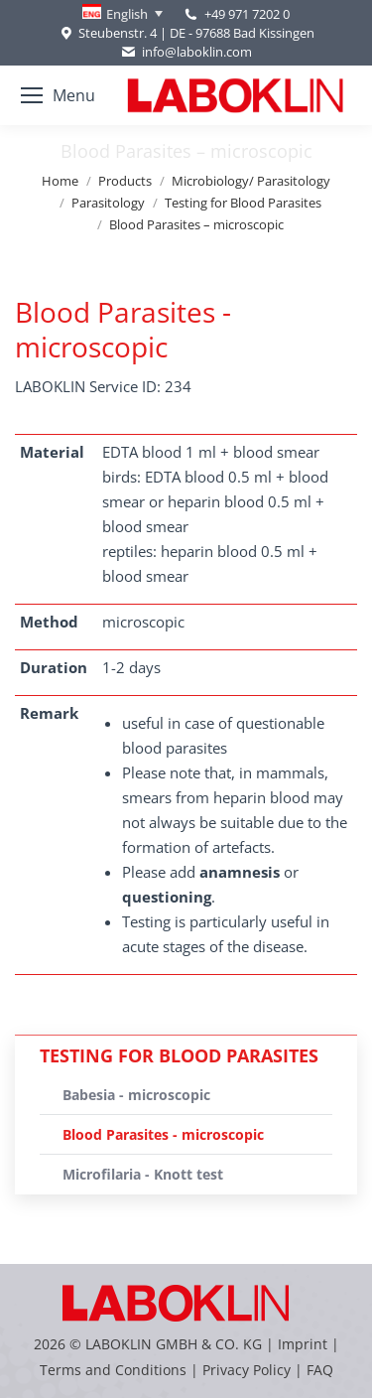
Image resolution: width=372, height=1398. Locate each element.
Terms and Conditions (115, 1369)
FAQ (320, 1369)
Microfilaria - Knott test (142, 1174)
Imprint (302, 1343)
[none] (122, 14)
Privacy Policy (246, 1369)
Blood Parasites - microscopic (163, 1134)
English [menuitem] (127, 14)
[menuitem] (122, 14)
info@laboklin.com (185, 52)
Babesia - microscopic (136, 1094)
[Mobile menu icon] (58, 95)
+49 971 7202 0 (247, 14)
